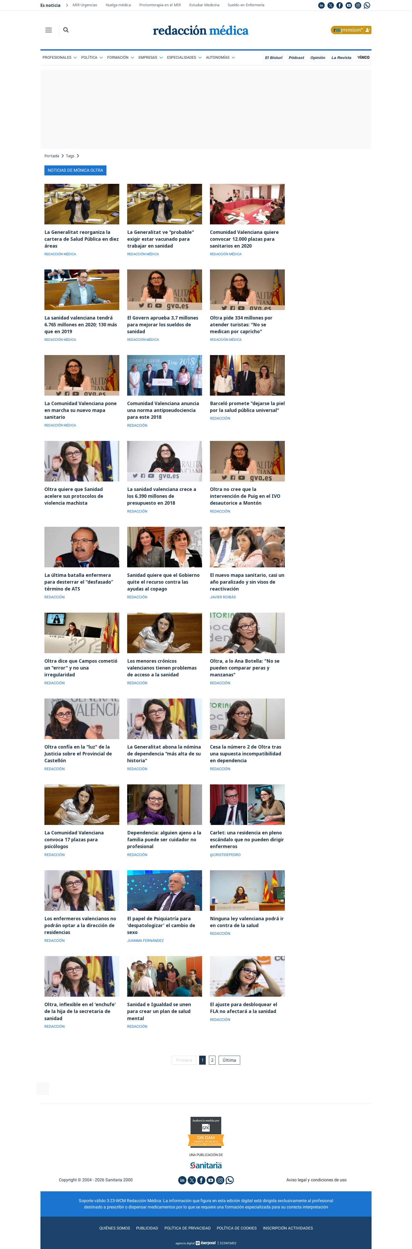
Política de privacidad (187, 1234)
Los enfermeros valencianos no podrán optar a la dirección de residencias (81, 930)
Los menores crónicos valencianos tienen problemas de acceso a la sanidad (162, 671)
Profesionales (60, 57)
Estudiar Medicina (204, 4)
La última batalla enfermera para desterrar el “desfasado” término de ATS (79, 584)
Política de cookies (238, 1234)
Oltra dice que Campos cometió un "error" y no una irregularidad (81, 671)
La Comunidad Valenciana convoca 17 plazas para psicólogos (74, 844)
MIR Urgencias (85, 4)
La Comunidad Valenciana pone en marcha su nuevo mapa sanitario (81, 412)
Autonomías (220, 57)
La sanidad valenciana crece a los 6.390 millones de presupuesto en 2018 (162, 498)
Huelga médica (118, 4)
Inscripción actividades (290, 1234)
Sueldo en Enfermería (246, 4)
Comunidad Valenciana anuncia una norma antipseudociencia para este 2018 (163, 412)
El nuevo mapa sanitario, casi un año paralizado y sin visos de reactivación (247, 584)
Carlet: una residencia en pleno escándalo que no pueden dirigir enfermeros (247, 844)
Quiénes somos (112, 1234)
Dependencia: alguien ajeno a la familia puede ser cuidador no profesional (164, 844)
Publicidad (145, 1234)
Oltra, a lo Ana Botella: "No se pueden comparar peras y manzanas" (245, 671)
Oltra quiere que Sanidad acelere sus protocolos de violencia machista (74, 498)
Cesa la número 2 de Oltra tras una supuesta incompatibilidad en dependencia (246, 757)
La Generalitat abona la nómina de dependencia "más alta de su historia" (164, 757)
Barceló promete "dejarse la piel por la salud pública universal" (243, 412)
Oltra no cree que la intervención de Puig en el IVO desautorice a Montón (245, 498)
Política (92, 57)
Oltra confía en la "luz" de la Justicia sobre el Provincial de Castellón (78, 757)
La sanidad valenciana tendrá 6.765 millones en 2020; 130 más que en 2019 (81, 325)
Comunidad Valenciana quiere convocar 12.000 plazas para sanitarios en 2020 (245, 239)
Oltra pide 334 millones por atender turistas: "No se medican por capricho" (241, 325)
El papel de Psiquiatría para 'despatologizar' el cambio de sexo (161, 930)
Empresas (150, 57)
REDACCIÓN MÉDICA (61, 255)
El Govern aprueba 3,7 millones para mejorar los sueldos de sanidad (163, 325)
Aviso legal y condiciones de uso (316, 1185)
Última (230, 1066)
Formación (120, 57)
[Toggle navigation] (48, 30)
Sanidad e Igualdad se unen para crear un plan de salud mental (159, 1016)
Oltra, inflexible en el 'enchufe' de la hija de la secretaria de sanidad (80, 1016)
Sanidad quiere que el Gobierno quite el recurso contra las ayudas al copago (163, 584)
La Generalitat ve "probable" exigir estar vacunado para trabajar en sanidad (161, 239)
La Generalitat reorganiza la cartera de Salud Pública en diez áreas (81, 239)
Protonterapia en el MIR (160, 4)
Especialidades (184, 57)
